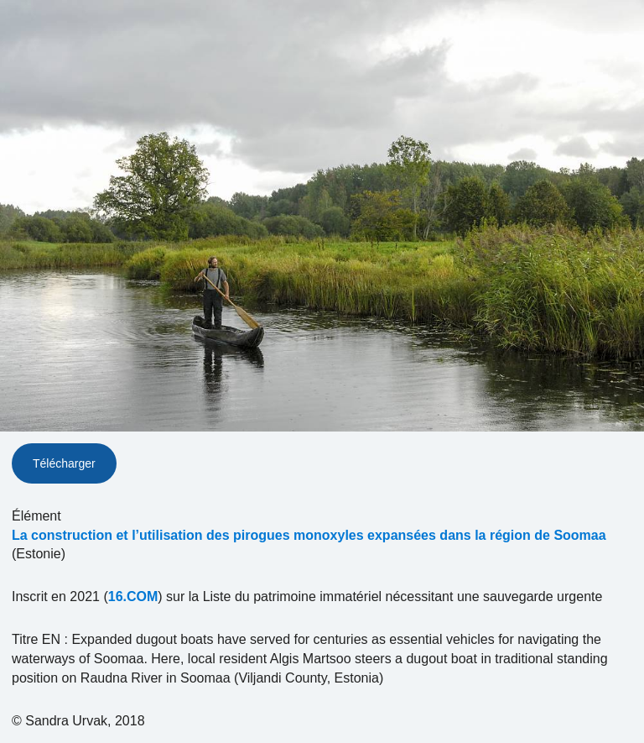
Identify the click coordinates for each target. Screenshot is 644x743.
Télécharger (64, 463)
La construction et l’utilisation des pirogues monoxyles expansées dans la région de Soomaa (309, 535)
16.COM (133, 596)
